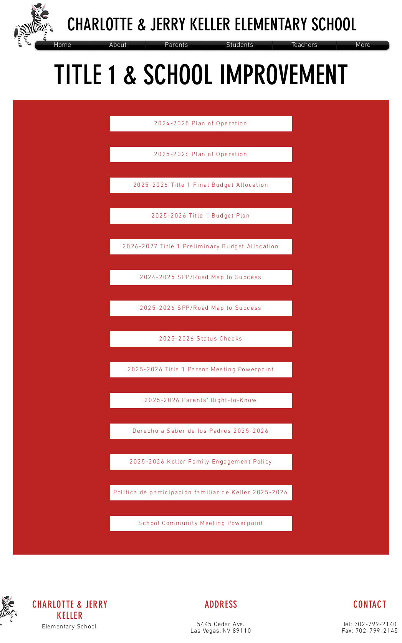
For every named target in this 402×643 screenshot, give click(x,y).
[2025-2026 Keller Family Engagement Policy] (201, 462)
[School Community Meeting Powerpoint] (201, 523)
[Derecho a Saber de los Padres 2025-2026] (201, 431)
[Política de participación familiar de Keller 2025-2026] (201, 492)
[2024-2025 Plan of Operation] (201, 123)
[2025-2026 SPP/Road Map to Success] (201, 308)
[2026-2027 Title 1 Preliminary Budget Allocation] (201, 246)
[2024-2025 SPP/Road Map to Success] (201, 277)
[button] (118, 45)
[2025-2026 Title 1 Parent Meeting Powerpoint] (201, 369)
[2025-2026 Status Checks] (201, 339)
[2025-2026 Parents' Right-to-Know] (201, 400)
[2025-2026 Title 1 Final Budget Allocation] (201, 185)
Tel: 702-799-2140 (370, 624)
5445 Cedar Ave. (221, 624)
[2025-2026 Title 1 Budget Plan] (201, 216)
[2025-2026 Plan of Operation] (201, 154)
